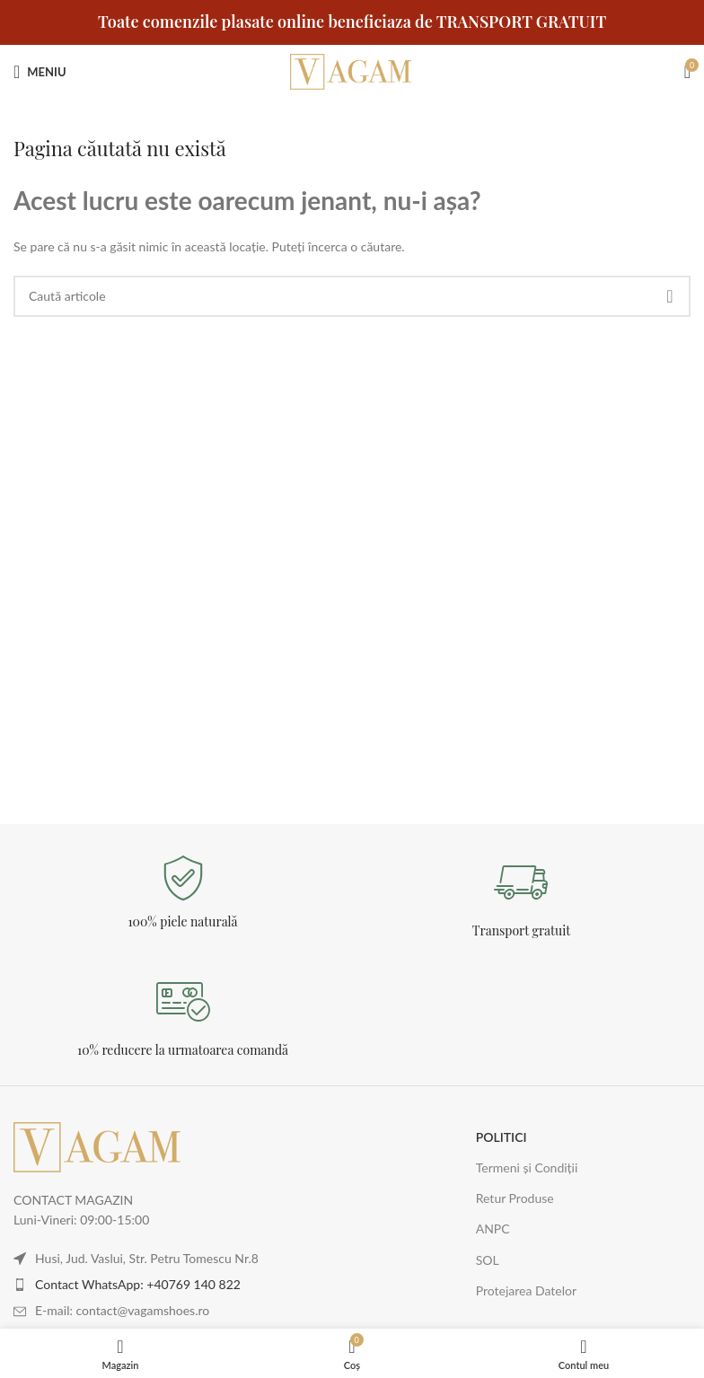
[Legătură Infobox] (182, 893)
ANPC (493, 1228)
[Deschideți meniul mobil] (39, 72)
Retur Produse (515, 1198)
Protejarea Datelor (526, 1290)
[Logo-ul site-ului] (352, 70)
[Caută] (352, 296)
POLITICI (501, 1137)
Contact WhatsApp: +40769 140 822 (138, 1284)
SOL (487, 1260)
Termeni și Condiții (527, 1167)
